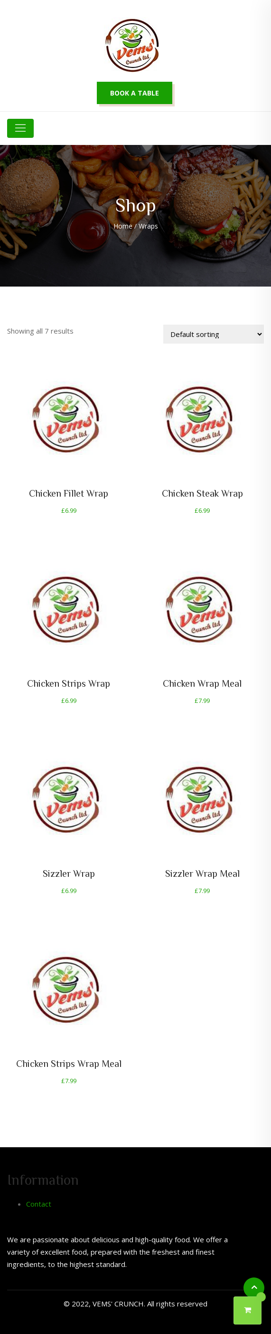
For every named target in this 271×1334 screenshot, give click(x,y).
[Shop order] (213, 334)
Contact (38, 1204)
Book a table (134, 92)
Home (122, 225)
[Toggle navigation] (20, 128)
